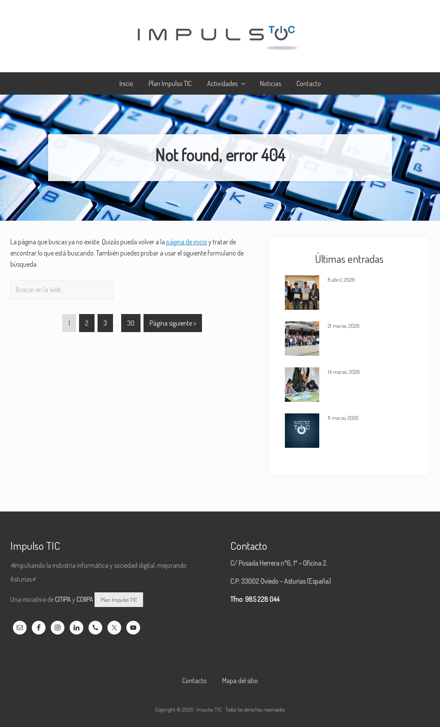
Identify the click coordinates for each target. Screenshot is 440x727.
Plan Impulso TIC (119, 599)
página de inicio (186, 241)
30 (130, 324)
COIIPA (84, 599)
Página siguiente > (173, 323)
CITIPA (63, 599)
